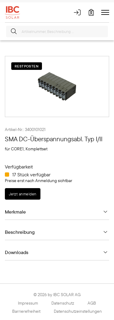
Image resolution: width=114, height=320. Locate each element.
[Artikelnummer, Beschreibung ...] (57, 31)
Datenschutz (62, 303)
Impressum (28, 303)
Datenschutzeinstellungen (78, 311)
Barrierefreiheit (26, 311)
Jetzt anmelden (22, 193)
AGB (92, 303)
